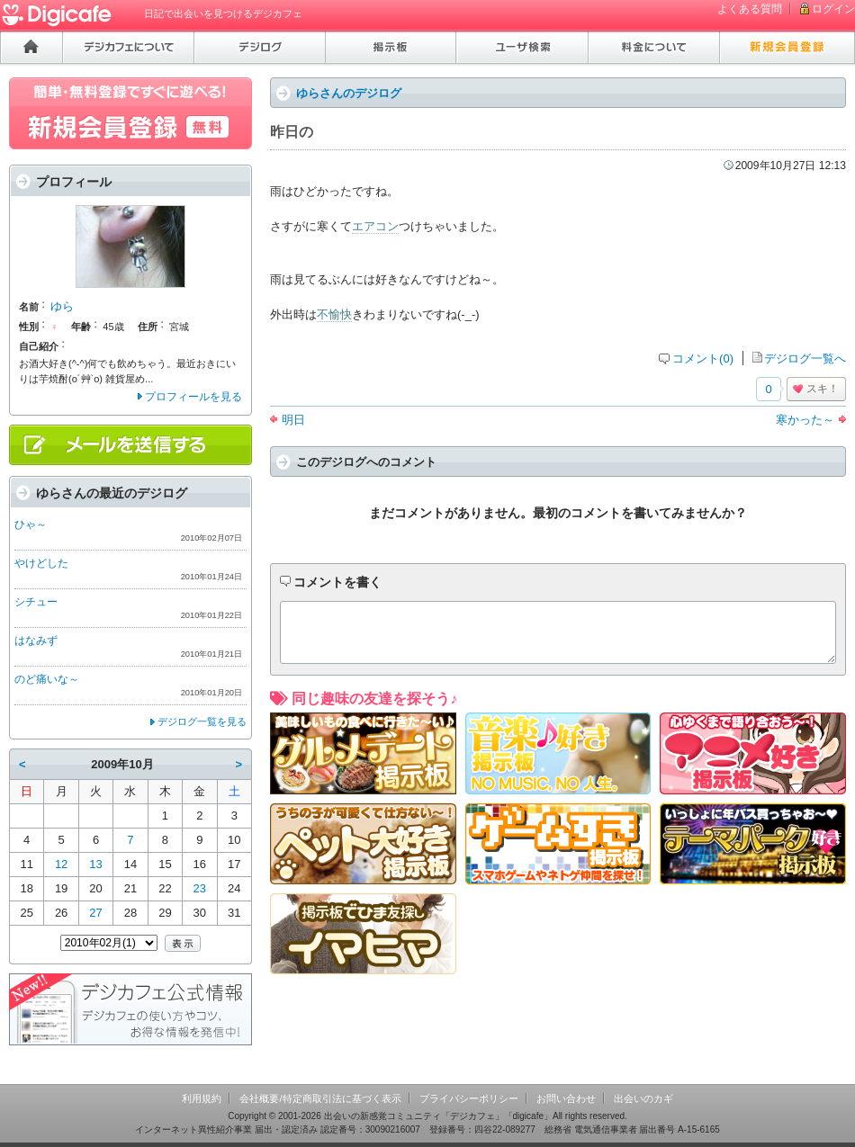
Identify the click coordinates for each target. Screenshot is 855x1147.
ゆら (62, 306)
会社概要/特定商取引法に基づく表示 (319, 1098)
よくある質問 (749, 9)
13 (95, 864)
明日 (293, 419)
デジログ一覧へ (805, 358)
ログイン (833, 9)
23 (200, 888)
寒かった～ (805, 419)
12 (61, 864)
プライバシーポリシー (468, 1098)
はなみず (36, 640)
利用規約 (201, 1098)
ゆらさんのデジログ (348, 93)
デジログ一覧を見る (202, 721)
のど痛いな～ (46, 679)
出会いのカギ (643, 1098)
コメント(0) (703, 358)
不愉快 (334, 314)
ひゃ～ (30, 524)
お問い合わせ (566, 1098)
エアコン (375, 226)
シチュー (36, 602)
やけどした (41, 563)
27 (95, 912)
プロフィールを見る (193, 396)
